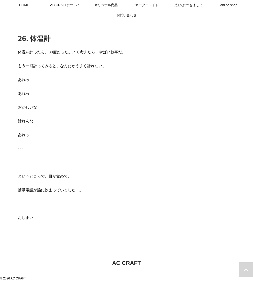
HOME (24, 5)
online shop (228, 5)
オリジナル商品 (106, 5)
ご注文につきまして (188, 5)
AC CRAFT (126, 263)
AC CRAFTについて (65, 5)
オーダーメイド (147, 5)
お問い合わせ (127, 15)
